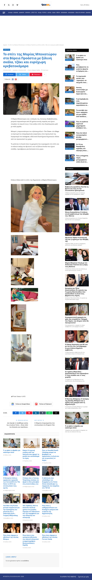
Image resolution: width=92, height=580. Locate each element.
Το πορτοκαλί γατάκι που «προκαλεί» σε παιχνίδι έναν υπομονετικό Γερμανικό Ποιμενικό (81, 79)
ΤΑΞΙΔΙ (39, 12)
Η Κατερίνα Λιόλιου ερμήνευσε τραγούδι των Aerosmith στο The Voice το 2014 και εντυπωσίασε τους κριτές (11, 483)
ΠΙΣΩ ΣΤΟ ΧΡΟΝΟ (80, 12)
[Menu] (4, 13)
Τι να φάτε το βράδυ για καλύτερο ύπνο (11, 451)
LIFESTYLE (34, 12)
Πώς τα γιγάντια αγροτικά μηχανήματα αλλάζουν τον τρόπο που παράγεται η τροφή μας (82, 125)
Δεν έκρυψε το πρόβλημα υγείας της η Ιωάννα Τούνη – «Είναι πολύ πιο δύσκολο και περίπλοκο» (17, 425)
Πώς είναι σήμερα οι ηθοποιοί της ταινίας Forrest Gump (49, 537)
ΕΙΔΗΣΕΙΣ (88, 12)
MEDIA (58, 12)
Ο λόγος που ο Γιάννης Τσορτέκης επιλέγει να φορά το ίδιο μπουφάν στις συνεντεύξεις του (31, 481)
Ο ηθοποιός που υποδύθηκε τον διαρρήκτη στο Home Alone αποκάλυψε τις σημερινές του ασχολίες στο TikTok (50, 483)
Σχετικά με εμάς (83, 577)
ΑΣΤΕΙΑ (49, 12)
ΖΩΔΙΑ (54, 12)
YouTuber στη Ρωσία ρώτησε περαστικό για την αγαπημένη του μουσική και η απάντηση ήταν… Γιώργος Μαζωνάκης (11, 510)
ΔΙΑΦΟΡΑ (21, 12)
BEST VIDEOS (69, 69)
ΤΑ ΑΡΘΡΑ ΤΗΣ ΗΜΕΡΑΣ (68, 577)
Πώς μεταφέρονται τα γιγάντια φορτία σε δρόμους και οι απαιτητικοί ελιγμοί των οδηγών (82, 68)
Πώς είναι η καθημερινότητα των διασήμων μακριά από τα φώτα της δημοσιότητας (50, 509)
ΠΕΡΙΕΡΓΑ (27, 12)
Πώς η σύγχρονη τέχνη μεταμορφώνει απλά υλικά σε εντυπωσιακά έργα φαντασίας (82, 159)
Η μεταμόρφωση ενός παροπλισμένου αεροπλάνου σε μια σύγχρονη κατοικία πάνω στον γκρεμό (82, 102)
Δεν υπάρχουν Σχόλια (34, 70)
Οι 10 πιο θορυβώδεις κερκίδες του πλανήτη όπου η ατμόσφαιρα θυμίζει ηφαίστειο (82, 148)
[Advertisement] (46, 30)
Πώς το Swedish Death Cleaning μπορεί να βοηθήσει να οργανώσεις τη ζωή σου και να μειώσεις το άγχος (50, 455)
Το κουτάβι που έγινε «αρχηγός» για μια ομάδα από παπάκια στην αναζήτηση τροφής (82, 113)
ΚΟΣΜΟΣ (15, 12)
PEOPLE (44, 12)
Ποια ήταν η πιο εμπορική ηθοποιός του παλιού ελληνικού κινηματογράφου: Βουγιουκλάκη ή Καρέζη (31, 540)
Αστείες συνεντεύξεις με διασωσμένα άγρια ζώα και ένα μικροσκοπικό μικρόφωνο (82, 91)
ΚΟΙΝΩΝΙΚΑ (64, 12)
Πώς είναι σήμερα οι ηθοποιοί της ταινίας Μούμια (10, 537)
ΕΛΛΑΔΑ (10, 12)
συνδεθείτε (25, 560)
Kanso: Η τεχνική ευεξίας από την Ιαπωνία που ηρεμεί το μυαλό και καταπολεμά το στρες (31, 454)
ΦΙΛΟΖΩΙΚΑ (71, 12)
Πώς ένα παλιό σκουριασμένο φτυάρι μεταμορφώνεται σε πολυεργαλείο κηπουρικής (82, 136)
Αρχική (5, 45)
